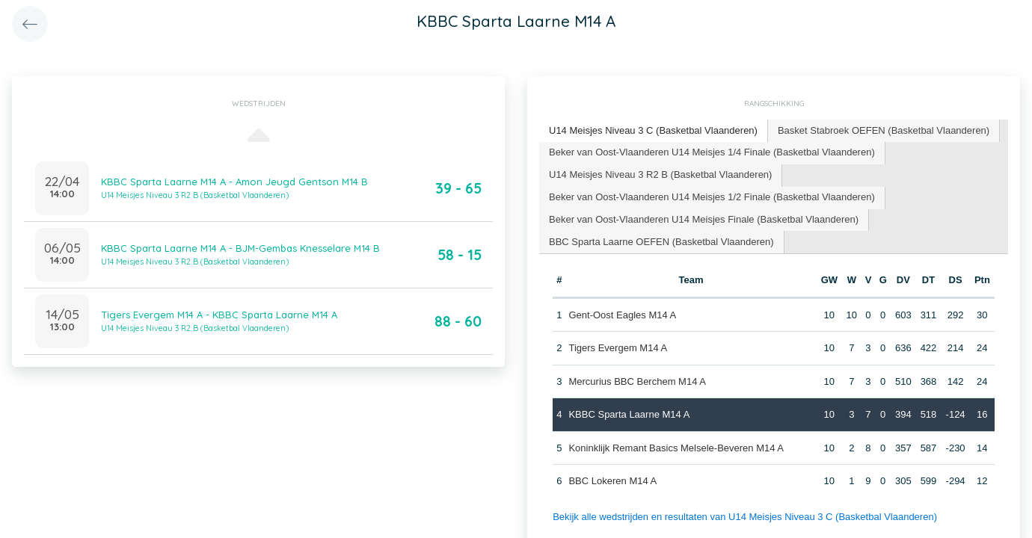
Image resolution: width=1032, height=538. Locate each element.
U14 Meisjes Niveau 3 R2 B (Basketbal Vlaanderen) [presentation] (660, 174)
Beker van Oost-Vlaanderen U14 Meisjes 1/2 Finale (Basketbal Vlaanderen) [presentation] (712, 196)
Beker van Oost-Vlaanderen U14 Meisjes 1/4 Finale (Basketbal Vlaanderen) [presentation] (712, 152)
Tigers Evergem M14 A (617, 347)
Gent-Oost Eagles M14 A (622, 315)
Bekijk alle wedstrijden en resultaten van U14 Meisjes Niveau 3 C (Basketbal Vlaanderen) (745, 516)
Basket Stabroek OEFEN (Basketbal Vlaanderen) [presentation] (883, 130)
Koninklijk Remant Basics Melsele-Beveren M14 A (676, 448)
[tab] (653, 131)
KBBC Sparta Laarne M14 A (628, 414)
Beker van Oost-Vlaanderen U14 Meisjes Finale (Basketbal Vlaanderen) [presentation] (704, 219)
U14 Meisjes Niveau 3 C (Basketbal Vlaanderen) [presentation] (653, 130)
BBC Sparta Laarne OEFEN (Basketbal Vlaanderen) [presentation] (661, 241)
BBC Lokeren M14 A (612, 480)
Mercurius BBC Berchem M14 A (637, 381)
